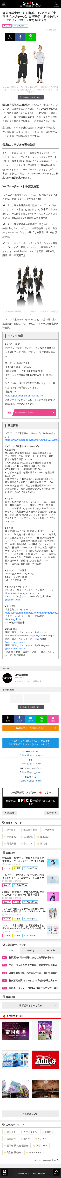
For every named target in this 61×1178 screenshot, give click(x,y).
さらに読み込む (40, 1114)
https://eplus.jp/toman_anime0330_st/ (24, 395)
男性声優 (10, 843)
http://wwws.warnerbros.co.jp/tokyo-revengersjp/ (29, 635)
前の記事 (9, 813)
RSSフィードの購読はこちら (36, 728)
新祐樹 (42, 843)
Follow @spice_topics (31, 755)
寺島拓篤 (10, 836)
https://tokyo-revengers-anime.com (23, 593)
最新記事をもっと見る (37, 1005)
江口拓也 (27, 836)
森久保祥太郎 (29, 829)
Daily (10, 950)
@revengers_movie (15, 642)
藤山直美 (10, 1132)
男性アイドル (29, 1132)
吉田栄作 (10, 1138)
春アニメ (27, 843)
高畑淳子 (48, 1132)
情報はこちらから (34, 412)
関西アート (40, 1145)
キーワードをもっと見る (46, 1160)
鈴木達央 (10, 829)
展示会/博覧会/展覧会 (16, 1145)
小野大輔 (48, 829)
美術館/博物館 (12, 1152)
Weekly (30, 950)
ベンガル (41, 1138)
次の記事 (51, 813)
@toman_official (13, 619)
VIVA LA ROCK (35, 1152)
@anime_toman (13, 599)
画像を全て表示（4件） (30, 97)
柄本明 (25, 1138)
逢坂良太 (43, 836)
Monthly (51, 950)
